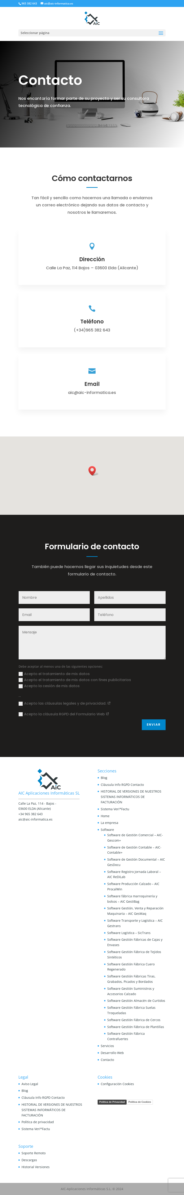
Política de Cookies (139, 1102)
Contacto (107, 1060)
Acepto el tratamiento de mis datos (54, 673)
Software (107, 829)
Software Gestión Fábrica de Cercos (133, 1020)
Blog (104, 778)
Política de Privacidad (112, 1102)
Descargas (29, 1160)
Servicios (107, 1046)
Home (105, 816)
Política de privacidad (38, 1122)
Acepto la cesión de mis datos (49, 685)
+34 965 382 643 (30, 814)
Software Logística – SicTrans (129, 933)
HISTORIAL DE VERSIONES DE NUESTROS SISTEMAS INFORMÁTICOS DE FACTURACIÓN (131, 796)
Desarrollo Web (112, 1053)
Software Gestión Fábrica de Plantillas (135, 1027)
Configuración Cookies (117, 1084)
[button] (93, 471)
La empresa (109, 823)
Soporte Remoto (34, 1153)
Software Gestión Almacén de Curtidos (136, 1000)
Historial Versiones (36, 1167)
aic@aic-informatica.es (35, 819)
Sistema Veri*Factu (115, 809)
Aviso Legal (30, 1084)
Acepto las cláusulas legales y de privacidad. (65, 703)
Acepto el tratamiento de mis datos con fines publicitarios (75, 679)
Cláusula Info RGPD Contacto (122, 784)
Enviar (154, 724)
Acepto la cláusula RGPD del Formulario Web (64, 714)
